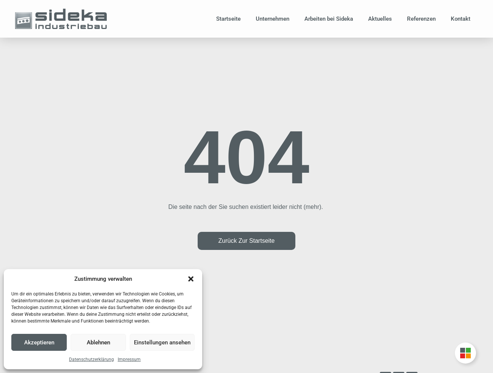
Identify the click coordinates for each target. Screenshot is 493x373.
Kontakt (460, 18)
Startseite (228, 18)
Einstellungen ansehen (162, 342)
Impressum (129, 359)
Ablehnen (98, 342)
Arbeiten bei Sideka (328, 18)
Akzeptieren (39, 342)
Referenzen (421, 18)
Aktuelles (380, 18)
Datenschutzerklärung (91, 359)
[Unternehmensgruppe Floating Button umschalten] (465, 353)
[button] (191, 279)
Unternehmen (272, 18)
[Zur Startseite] (61, 19)
